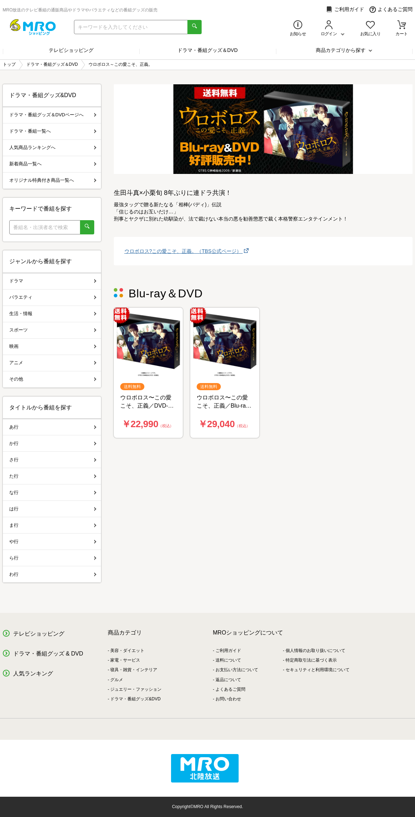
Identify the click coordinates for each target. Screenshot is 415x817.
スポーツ (52, 330)
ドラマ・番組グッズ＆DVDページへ (52, 114)
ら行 (52, 558)
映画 (52, 346)
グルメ (116, 679)
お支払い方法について (237, 669)
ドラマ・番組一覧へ (52, 131)
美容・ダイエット (127, 650)
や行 (52, 541)
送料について (228, 660)
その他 (52, 379)
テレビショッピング (71, 50)
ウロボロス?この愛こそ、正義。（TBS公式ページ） (183, 251)
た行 (52, 476)
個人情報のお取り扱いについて (315, 650)
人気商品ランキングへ (52, 147)
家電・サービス (125, 660)
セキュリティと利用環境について (318, 669)
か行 (52, 443)
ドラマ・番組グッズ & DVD (48, 654)
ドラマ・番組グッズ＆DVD (207, 50)
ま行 (52, 525)
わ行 (52, 574)
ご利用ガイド (345, 9)
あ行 (52, 427)
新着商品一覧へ (52, 163)
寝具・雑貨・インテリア (133, 669)
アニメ (52, 362)
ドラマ (52, 280)
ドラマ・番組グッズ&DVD (135, 698)
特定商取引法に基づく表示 (311, 660)
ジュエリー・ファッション (135, 689)
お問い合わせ (228, 698)
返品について (228, 679)
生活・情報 (52, 313)
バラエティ (52, 297)
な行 (52, 492)
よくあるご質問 (391, 9)
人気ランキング (33, 673)
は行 (52, 508)
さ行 (52, 459)
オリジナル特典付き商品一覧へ (52, 180)
